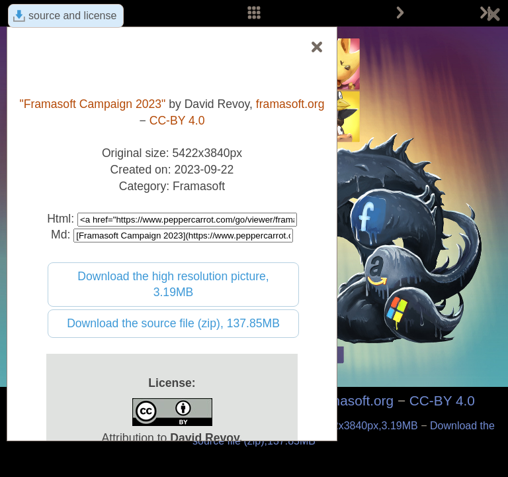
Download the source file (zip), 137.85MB (173, 323)
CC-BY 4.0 (442, 400)
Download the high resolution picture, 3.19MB (173, 284)
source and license (72, 15)
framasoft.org (353, 400)
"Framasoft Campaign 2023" (92, 104)
